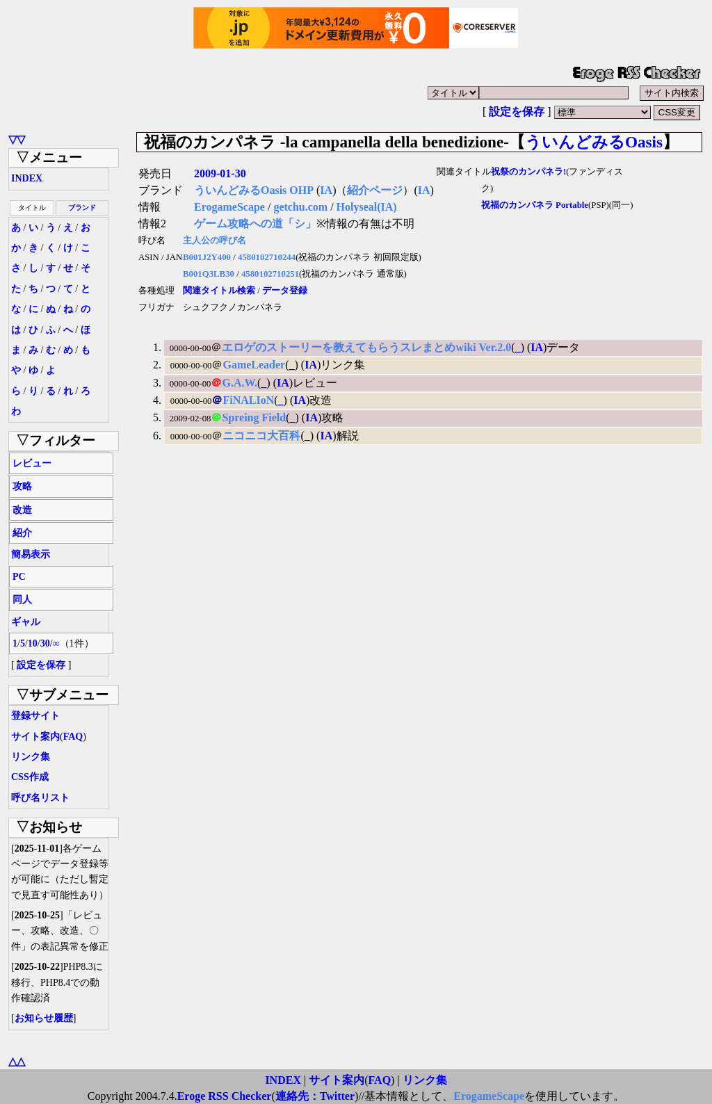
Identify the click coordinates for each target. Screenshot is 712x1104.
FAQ (73, 736)
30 (45, 643)
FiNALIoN (248, 400)
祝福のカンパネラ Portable (534, 205)
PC (19, 576)
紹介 (22, 533)
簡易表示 (30, 554)
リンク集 (30, 757)
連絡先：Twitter (315, 1096)
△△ (16, 1061)
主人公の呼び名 (214, 240)
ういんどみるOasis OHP (254, 190)
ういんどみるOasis (594, 142)
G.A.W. (239, 383)
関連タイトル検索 (219, 290)
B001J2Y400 (207, 257)
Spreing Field (254, 417)
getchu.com (300, 207)
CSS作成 (30, 777)
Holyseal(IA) (367, 207)
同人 (22, 599)
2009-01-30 (220, 173)
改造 (22, 510)
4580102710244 (267, 257)
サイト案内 (35, 736)
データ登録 (284, 290)
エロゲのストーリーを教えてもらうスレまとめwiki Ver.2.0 (366, 347)
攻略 (22, 486)
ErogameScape (229, 207)
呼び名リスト (40, 798)
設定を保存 (516, 111)
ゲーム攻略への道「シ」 (255, 223)
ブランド (82, 207)
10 (33, 643)
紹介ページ (375, 190)
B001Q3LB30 (208, 274)
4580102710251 (270, 274)
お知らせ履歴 (44, 1018)
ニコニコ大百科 (261, 435)
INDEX (26, 178)
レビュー (32, 463)
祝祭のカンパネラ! (528, 172)
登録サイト (35, 716)
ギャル (25, 622)
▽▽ (16, 139)
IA (326, 190)
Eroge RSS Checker (224, 1096)
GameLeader (253, 365)
